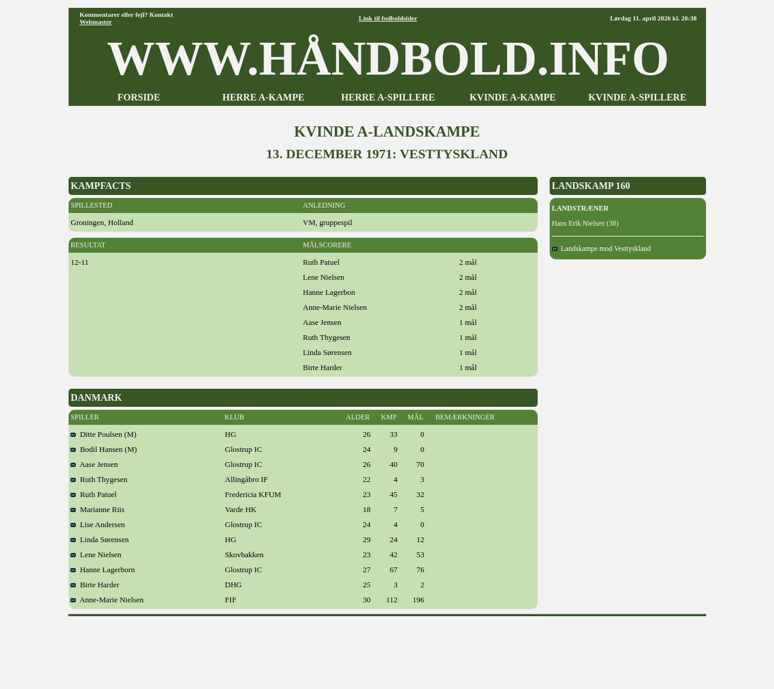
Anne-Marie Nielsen (106, 599)
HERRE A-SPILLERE (388, 97)
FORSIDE (138, 97)
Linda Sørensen (99, 539)
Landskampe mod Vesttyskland (601, 248)
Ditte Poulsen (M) (103, 434)
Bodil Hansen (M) (103, 449)
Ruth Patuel (93, 494)
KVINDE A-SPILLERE (637, 97)
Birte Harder (94, 584)
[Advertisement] (387, 649)
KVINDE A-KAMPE (513, 97)
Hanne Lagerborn (102, 569)
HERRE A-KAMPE (263, 97)
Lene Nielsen (95, 554)
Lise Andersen (97, 524)
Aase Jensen (94, 464)
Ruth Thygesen (98, 479)
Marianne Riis (97, 509)
